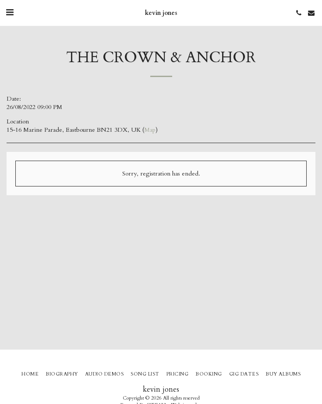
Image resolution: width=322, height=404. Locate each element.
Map (150, 130)
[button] (9, 12)
